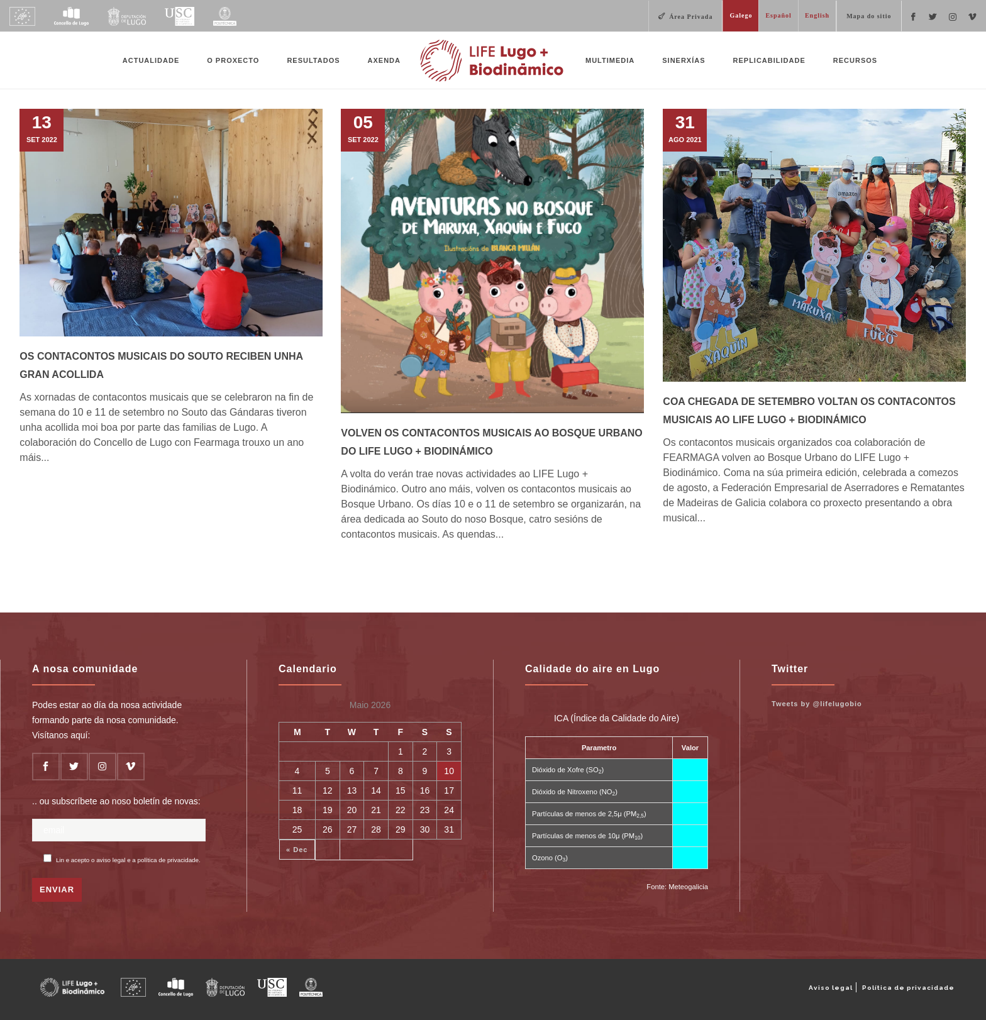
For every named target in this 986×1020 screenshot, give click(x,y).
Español (778, 15)
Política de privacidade (908, 987)
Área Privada (690, 16)
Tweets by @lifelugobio (817, 703)
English (817, 15)
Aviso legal (831, 987)
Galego (740, 15)
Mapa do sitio (868, 16)
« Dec (296, 849)
